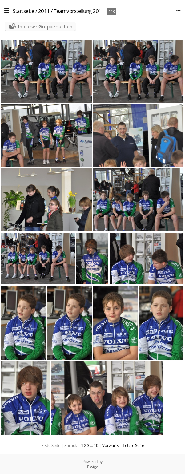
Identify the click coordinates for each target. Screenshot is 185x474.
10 (96, 445)
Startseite (23, 10)
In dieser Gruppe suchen (45, 26)
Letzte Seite (133, 445)
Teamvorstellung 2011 (79, 10)
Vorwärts (110, 445)
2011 (44, 10)
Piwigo (92, 466)
